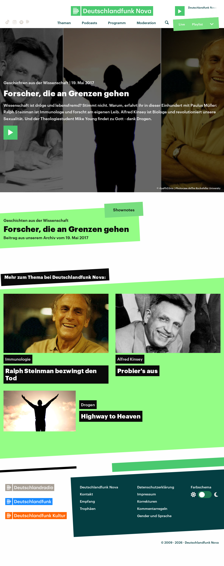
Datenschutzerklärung (155, 487)
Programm (117, 23)
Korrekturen (147, 501)
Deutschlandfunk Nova (99, 487)
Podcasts (89, 23)
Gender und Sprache (154, 516)
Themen (64, 23)
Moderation (146, 23)
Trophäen (88, 508)
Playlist (197, 24)
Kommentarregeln (152, 508)
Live (182, 24)
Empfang (87, 501)
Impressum (146, 494)
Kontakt (86, 494)
